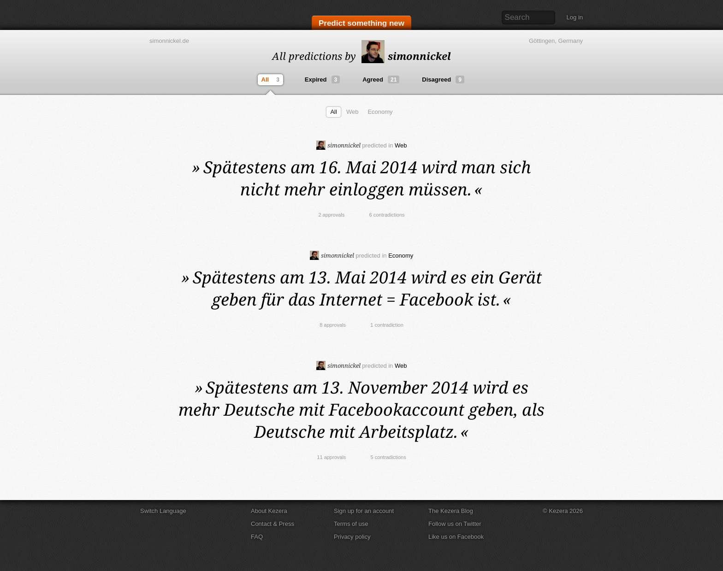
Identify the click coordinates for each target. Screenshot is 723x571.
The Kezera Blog (450, 510)
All (271, 79)
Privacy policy (352, 536)
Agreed (380, 79)
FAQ (257, 536)
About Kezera (269, 510)
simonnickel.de (169, 40)
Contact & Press (272, 523)
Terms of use (351, 523)
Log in (575, 17)
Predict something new (361, 23)
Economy (379, 111)
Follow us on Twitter (454, 523)
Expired (322, 79)
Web (352, 111)
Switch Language (163, 510)
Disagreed (443, 79)
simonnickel (406, 56)
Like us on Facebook (456, 536)
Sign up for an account (364, 510)
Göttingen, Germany (556, 40)
